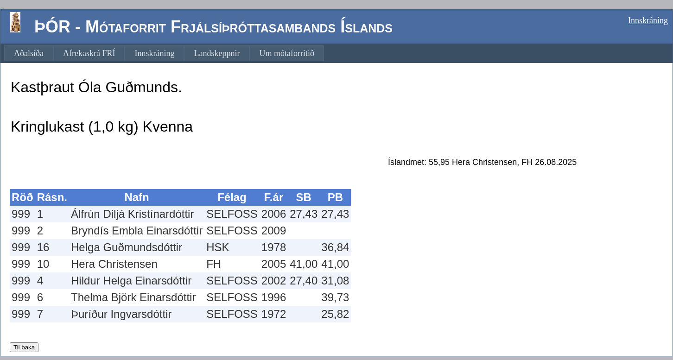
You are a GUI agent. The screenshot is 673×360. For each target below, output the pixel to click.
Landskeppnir (217, 53)
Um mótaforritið (286, 53)
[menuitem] (28, 53)
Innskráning (648, 20)
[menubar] (164, 53)
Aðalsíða (29, 53)
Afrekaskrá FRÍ (89, 53)
